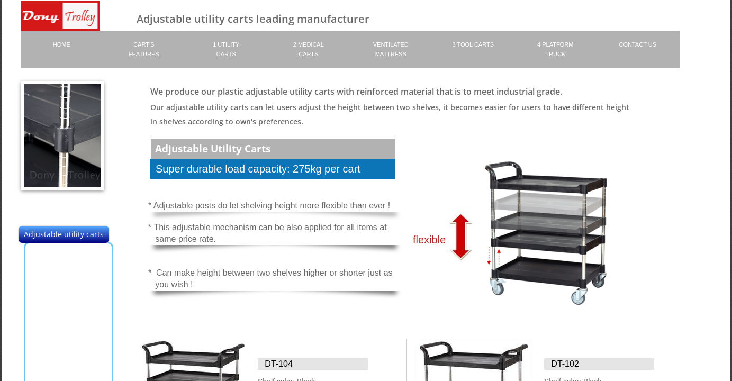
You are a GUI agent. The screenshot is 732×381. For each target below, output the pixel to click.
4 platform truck (555, 49)
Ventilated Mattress (391, 49)
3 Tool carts (473, 44)
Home (61, 44)
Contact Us (638, 44)
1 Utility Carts (226, 49)
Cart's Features (144, 49)
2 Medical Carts (308, 49)
